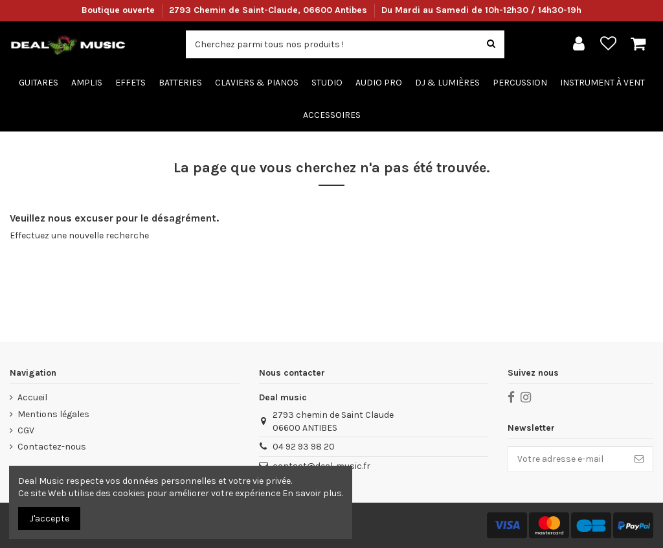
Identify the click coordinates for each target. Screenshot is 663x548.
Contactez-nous (51, 446)
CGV (25, 430)
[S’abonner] (639, 459)
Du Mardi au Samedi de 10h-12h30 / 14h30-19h (481, 10)
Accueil (32, 397)
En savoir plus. (312, 493)
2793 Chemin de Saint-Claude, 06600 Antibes (269, 10)
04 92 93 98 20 (304, 446)
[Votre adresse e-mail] (566, 459)
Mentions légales (53, 414)
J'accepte (49, 518)
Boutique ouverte (119, 10)
